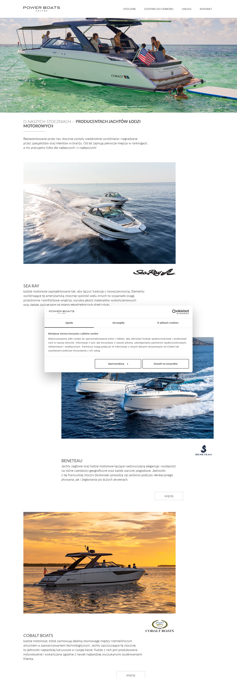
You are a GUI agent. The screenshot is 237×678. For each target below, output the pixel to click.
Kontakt (206, 8)
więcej (168, 496)
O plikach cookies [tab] (167, 322)
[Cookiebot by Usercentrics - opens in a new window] (174, 311)
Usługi (186, 8)
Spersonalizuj (118, 363)
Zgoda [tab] (69, 322)
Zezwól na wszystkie (166, 363)
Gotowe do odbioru (158, 8)
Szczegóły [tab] (118, 322)
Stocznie (129, 8)
